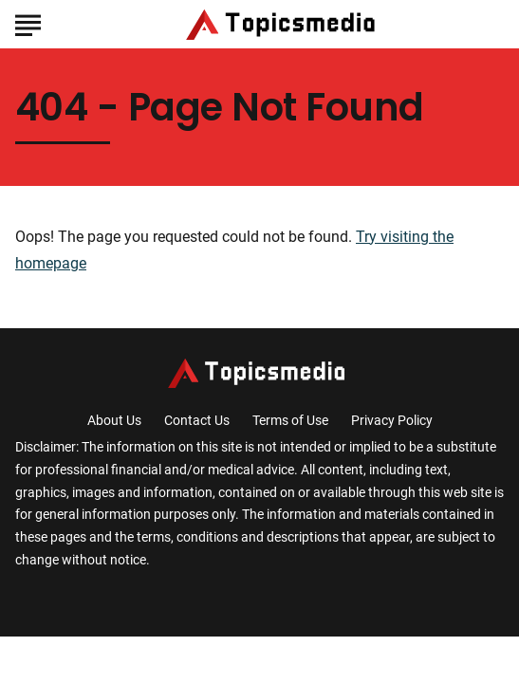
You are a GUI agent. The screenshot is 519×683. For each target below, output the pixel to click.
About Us (114, 420)
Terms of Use (290, 420)
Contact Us (197, 420)
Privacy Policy (392, 420)
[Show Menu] (28, 22)
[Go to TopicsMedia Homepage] (283, 25)
